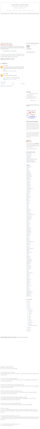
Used (27, 286)
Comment (27, 187)
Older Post (23, 83)
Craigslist (27, 191)
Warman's (27, 290)
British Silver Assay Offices (7, 44)
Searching (28, 256)
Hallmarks (12, 59)
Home (13, 83)
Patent (27, 237)
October (30, 311)
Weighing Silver (28, 291)
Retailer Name (28, 252)
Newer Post (2, 83)
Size (27, 270)
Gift (27, 207)
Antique (27, 170)
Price (27, 245)
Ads (27, 168)
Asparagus (28, 173)
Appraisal (27, 172)
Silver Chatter (20, 5)
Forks (27, 206)
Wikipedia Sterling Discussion (31, 161)
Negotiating (28, 230)
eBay (27, 198)
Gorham (27, 208)
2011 (28, 308)
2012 (28, 307)
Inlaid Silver (28, 218)
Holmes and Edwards (29, 214)
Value (27, 287)
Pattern (27, 238)
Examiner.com (28, 156)
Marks (27, 225)
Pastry (27, 236)
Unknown (4, 65)
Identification (28, 217)
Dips (27, 195)
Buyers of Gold (28, 153)
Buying (27, 177)
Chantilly (27, 183)
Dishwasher (28, 196)
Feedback (27, 203)
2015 (28, 302)
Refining (27, 249)
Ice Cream (28, 215)
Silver (27, 264)
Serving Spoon (28, 260)
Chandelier (28, 181)
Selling (27, 257)
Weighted (27, 294)
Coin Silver (28, 185)
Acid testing (28, 166)
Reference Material (29, 248)
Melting (27, 226)
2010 (28, 327)
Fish (27, 204)
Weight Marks (28, 293)
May (29, 317)
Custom (27, 192)
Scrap (27, 255)
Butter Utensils (28, 176)
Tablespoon (28, 279)
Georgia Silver (36, 143)
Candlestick (28, 179)
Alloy (27, 169)
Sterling (27, 275)
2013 (28, 305)
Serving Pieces (28, 259)
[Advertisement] (13, 28)
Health (27, 211)
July (29, 314)
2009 (28, 329)
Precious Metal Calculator (30, 160)
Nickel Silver (28, 232)
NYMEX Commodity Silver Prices (31, 159)
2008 (28, 330)
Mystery (27, 229)
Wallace (27, 289)
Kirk (27, 221)
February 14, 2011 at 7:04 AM (9, 79)
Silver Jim (4, 73)
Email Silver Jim (32, 100)
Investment (28, 219)
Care (27, 180)
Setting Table (28, 261)
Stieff (27, 276)
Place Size (28, 242)
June (29, 316)
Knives (27, 222)
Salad (27, 253)
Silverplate (28, 268)
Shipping (27, 263)
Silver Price (28, 267)
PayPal (27, 240)
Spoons (27, 274)
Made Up (27, 223)
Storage (27, 278)
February (30, 322)
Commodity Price (29, 188)
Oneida (27, 233)
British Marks (6, 59)
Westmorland (28, 295)
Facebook (27, 200)
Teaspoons (28, 282)
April (29, 319)
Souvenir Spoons (29, 272)
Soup (27, 271)
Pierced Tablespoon (29, 241)
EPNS (27, 199)
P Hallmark (28, 234)
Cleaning (27, 184)
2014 (28, 304)
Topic (27, 283)
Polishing (27, 244)
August (30, 313)
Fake (27, 202)
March (30, 320)
